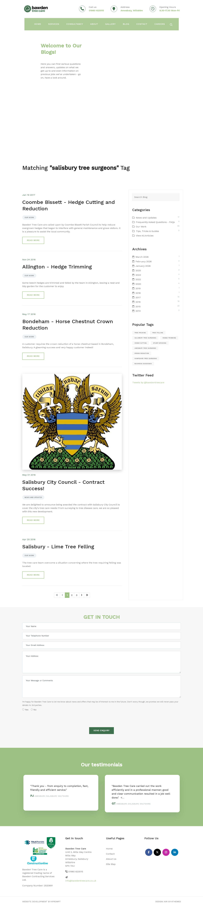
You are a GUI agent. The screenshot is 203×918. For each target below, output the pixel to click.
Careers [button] (162, 24)
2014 (138, 311)
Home (109, 848)
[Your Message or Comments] (101, 686)
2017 (138, 297)
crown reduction (142, 353)
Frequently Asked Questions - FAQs (155, 222)
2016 (138, 302)
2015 (138, 306)
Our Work (29, 217)
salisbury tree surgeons (145, 338)
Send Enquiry (101, 730)
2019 (138, 288)
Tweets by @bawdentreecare (148, 382)
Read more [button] (33, 240)
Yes (25, 709)
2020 (138, 284)
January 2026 (143, 266)
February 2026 (144, 261)
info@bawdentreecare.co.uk (80, 880)
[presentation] (44, 718)
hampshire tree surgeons (146, 358)
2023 (138, 275)
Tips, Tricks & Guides (147, 231)
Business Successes (143, 363)
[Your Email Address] (101, 645)
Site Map (111, 864)
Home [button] (38, 24)
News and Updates (33, 497)
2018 (138, 293)
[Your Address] (101, 662)
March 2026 (142, 257)
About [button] (96, 24)
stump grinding (159, 343)
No (33, 709)
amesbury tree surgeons (145, 348)
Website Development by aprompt (41, 901)
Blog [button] (128, 24)
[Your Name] (101, 626)
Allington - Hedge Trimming (57, 267)
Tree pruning (140, 332)
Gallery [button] (112, 24)
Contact (143, 24)
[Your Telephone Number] (101, 635)
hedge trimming (169, 338)
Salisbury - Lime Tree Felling (58, 547)
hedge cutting (141, 343)
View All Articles (144, 235)
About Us (111, 859)
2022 (138, 279)
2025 (138, 270)
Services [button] (55, 24)
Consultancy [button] (76, 24)
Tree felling (157, 332)
